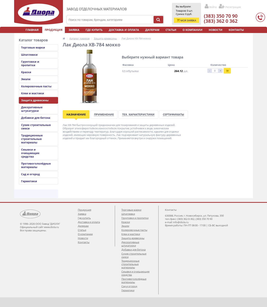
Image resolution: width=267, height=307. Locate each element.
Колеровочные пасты (36, 86)
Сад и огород (30, 174)
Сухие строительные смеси (36, 126)
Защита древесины (35, 100)
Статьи (171, 30)
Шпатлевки (29, 54)
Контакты (236, 30)
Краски (26, 72)
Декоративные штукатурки (31, 109)
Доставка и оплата (124, 30)
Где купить (94, 30)
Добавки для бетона (35, 118)
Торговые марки (33, 47)
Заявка (74, 30)
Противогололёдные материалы (36, 165)
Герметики (29, 181)
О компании (193, 30)
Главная (32, 30)
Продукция (53, 30)
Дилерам (152, 30)
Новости (215, 30)
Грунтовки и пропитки (30, 63)
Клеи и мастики (32, 93)
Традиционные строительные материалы (32, 139)
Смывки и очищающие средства (30, 153)
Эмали (25, 79)
